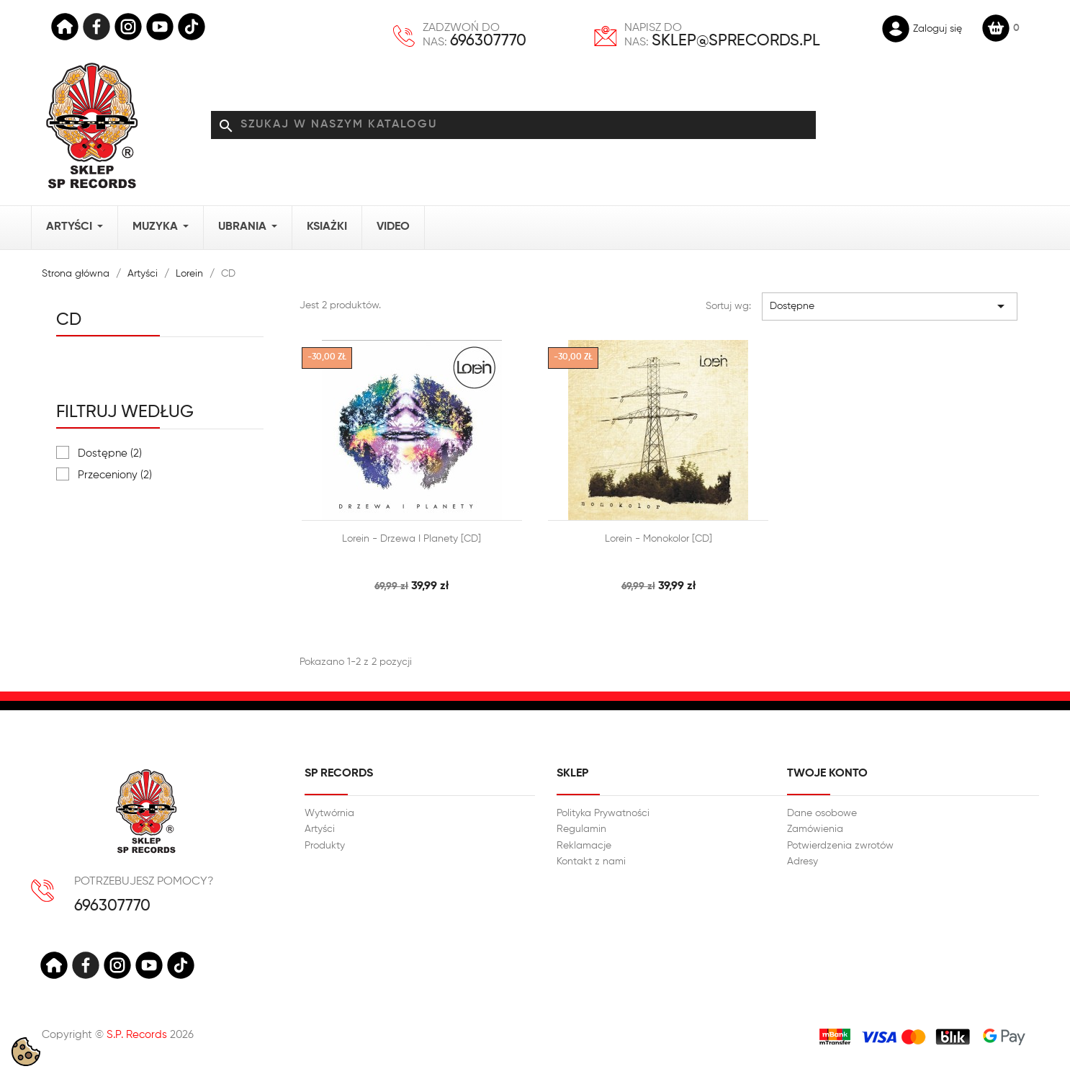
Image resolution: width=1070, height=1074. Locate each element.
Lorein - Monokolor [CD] (658, 539)
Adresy (802, 861)
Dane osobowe (822, 813)
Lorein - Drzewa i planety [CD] (411, 539)
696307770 (488, 41)
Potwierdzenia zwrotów (840, 846)
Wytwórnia (329, 813)
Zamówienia (815, 829)
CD (68, 319)
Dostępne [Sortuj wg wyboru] (890, 306)
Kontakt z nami (591, 861)
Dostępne (110, 453)
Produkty (325, 846)
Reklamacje (584, 846)
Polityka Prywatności (603, 813)
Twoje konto (827, 773)
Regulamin (581, 829)
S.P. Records (137, 1034)
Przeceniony (115, 475)
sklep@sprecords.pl (736, 41)
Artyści (320, 829)
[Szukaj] (513, 125)
